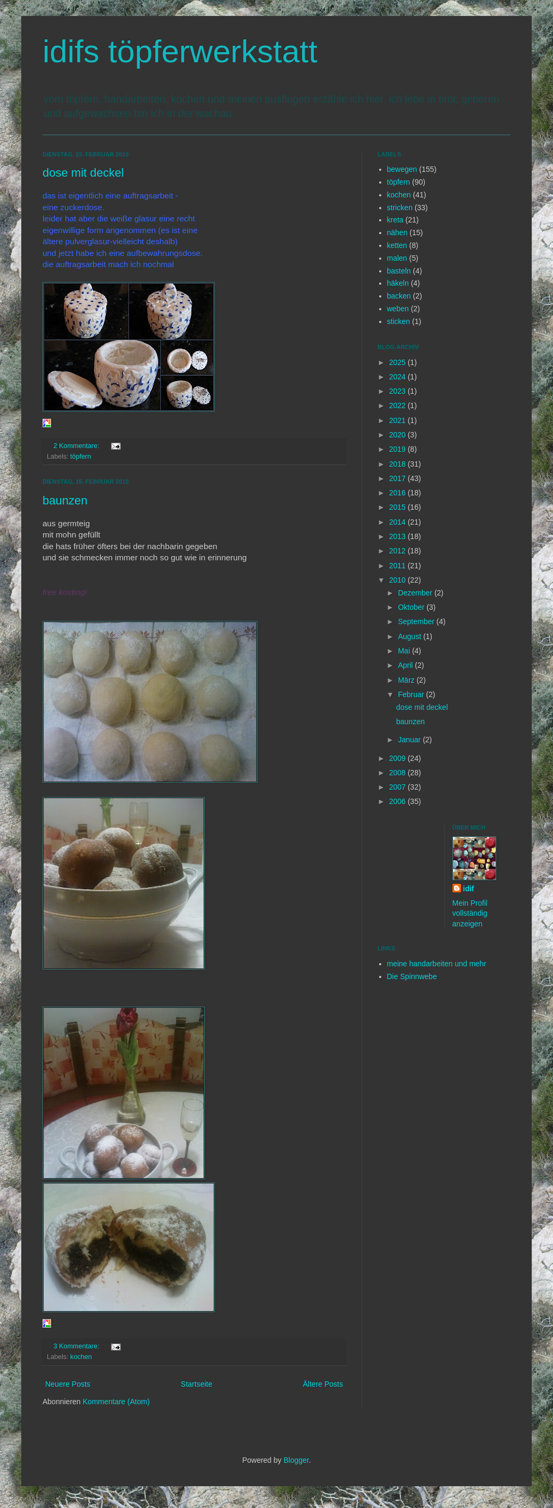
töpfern (80, 456)
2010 (398, 580)
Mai (405, 651)
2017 (398, 478)
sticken (398, 321)
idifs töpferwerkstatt (180, 51)
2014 (398, 522)
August (410, 636)
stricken (400, 207)
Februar (412, 694)
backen (399, 296)
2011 (398, 565)
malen (397, 258)
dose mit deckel (83, 172)
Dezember (416, 593)
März (407, 680)
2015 (398, 507)
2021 (398, 420)
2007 (398, 787)
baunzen (65, 500)
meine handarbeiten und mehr (437, 963)
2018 (398, 464)
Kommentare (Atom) (116, 1401)
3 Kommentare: (78, 1346)
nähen (397, 232)
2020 (398, 434)
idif (468, 888)
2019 (398, 449)
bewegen (402, 169)
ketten (397, 245)
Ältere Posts (323, 1384)
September (417, 621)
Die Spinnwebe (412, 976)
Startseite (196, 1384)
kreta (395, 220)
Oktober (412, 607)
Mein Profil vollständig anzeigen (470, 913)
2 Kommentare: (78, 446)
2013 (398, 536)
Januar (410, 739)
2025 (398, 362)
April (406, 665)
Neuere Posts (67, 1384)
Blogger (295, 1460)
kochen (81, 1357)
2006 (398, 801)
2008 (398, 772)
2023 (398, 391)
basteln (399, 271)
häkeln (398, 283)
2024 (398, 376)
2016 (398, 492)
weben (398, 308)
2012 (398, 550)
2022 (398, 405)
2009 (398, 758)
